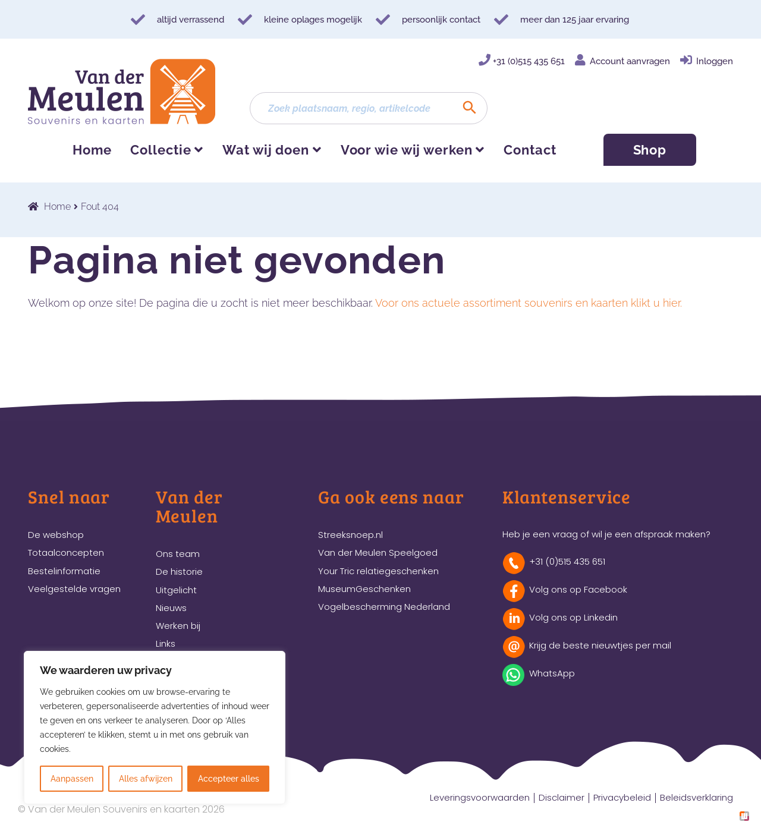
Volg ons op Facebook (578, 589)
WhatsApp (552, 673)
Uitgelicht (176, 590)
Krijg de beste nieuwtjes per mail (600, 645)
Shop (650, 150)
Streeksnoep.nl (350, 534)
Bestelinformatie (64, 571)
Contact (530, 150)
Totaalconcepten (66, 552)
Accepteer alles (228, 778)
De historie (179, 571)
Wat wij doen (265, 150)
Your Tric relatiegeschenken (378, 571)
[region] (154, 727)
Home (92, 150)
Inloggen (714, 61)
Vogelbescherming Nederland (384, 606)
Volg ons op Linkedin (573, 617)
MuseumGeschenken (364, 589)
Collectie (160, 150)
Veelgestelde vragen (74, 589)
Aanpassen (72, 778)
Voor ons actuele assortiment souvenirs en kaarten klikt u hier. (528, 303)
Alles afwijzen (145, 778)
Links (165, 643)
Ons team (178, 553)
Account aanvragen (630, 61)
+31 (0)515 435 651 (529, 61)
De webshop (56, 534)
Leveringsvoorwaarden (480, 797)
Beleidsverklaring (696, 797)
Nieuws (171, 608)
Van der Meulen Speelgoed (378, 552)
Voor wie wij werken (407, 150)
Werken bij (178, 625)
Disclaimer (561, 797)
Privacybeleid (622, 797)
